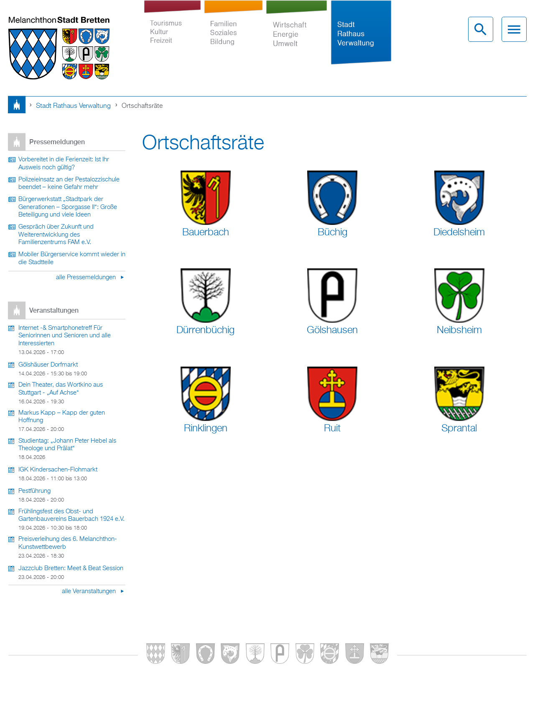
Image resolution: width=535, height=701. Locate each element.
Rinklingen (205, 428)
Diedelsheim (459, 232)
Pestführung (34, 491)
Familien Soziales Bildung (233, 35)
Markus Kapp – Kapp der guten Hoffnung (61, 417)
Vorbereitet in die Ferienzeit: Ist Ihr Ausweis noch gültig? (63, 164)
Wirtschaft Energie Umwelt (296, 35)
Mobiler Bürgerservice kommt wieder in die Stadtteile (71, 258)
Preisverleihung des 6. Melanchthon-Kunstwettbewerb (67, 543)
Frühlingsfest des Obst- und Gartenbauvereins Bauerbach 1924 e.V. (71, 516)
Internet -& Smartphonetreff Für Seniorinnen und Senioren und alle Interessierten (64, 336)
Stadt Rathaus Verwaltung (361, 35)
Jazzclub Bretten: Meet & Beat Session (70, 568)
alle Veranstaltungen (89, 591)
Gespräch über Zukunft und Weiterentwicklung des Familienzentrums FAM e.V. (56, 234)
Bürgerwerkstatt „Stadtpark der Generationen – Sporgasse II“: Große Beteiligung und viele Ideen (67, 207)
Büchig (332, 232)
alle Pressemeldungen (86, 277)
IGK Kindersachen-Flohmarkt (57, 470)
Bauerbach (205, 232)
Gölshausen (332, 330)
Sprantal (459, 428)
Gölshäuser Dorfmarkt (48, 365)
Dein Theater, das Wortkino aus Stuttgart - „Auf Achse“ (60, 389)
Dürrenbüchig (205, 330)
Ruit (332, 428)
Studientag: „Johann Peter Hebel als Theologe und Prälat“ (67, 445)
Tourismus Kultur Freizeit (172, 35)
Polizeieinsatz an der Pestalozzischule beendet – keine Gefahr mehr (69, 184)
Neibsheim (459, 330)
